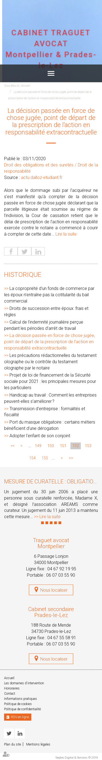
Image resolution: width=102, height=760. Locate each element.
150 (50, 446)
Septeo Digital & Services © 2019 (76, 757)
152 (75, 446)
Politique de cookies (18, 704)
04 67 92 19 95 (61, 568)
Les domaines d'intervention (24, 683)
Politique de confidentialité (22, 709)
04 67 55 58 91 (61, 637)
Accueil (25, 85)
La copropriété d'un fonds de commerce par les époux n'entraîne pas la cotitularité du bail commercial (49, 295)
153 (88, 446)
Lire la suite (66, 234)
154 (32, 458)
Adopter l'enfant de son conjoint (40, 435)
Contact (9, 694)
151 (63, 446)
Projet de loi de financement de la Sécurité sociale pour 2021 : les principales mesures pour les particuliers (50, 381)
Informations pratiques (20, 699)
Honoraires (12, 688)
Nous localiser (53, 590)
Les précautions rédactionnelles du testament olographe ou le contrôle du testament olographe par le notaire (50, 362)
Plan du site (12, 744)
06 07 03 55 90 (60, 575)
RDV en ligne (20, 717)
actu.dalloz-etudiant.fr (41, 177)
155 (45, 458)
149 (38, 446)
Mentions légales (38, 744)
